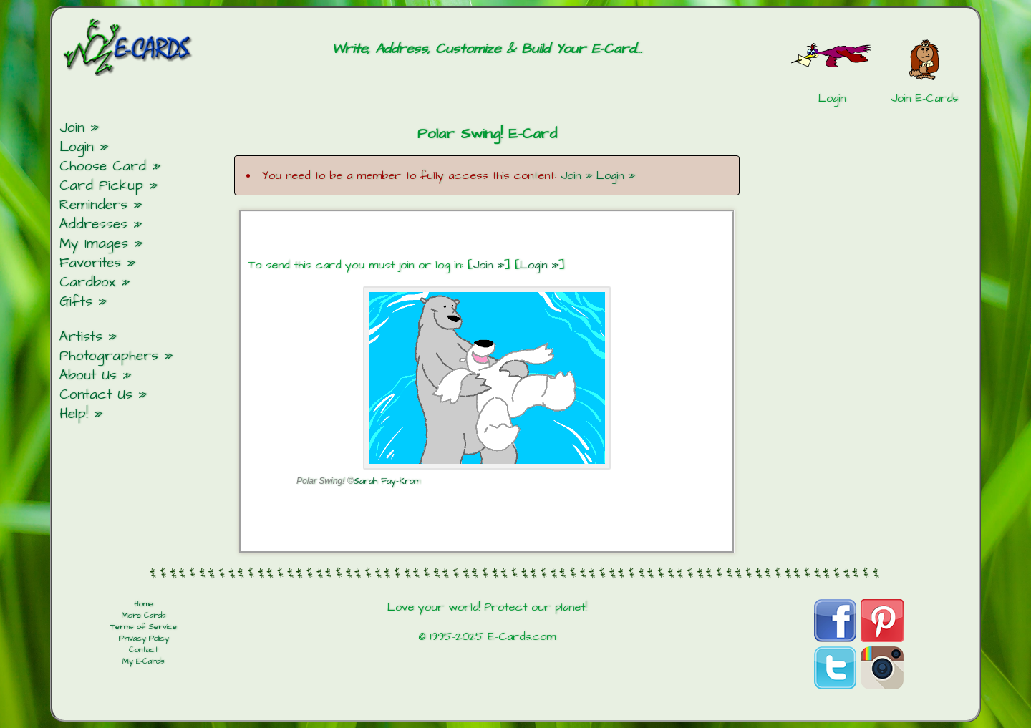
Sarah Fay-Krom (387, 481)
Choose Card (102, 166)
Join (71, 127)
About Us (88, 375)
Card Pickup (101, 185)
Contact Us (95, 394)
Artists (80, 336)
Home (143, 604)
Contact (143, 650)
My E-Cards (143, 661)
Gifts (75, 301)
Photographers (108, 356)
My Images (93, 243)
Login (76, 147)
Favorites (90, 263)
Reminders (93, 205)
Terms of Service (143, 627)
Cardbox (87, 282)
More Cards (144, 615)
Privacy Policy (144, 638)
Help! (73, 414)
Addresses (93, 224)
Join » (576, 175)
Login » (615, 175)
